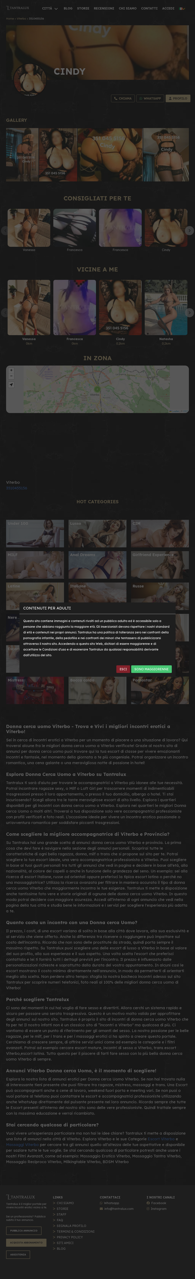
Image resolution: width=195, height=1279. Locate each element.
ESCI (123, 669)
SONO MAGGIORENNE (151, 669)
